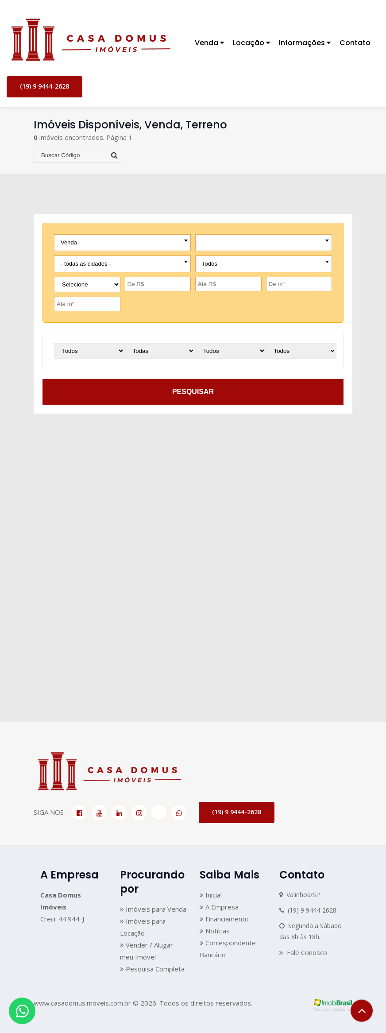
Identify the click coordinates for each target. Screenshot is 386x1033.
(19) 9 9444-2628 (44, 86)
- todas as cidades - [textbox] (86, 263)
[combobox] (122, 242)
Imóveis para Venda (153, 909)
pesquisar (193, 391)
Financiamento (224, 918)
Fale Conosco (303, 952)
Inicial (211, 894)
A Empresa (219, 906)
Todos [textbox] (209, 263)
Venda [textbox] (69, 242)
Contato (355, 43)
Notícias (215, 930)
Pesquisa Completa (152, 968)
